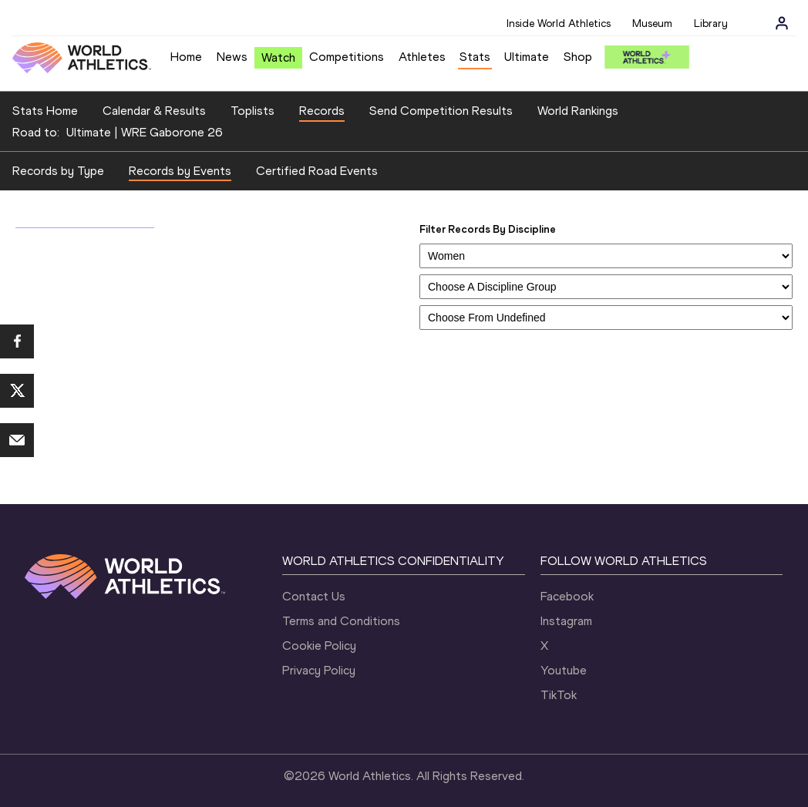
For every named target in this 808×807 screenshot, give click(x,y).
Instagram (566, 621)
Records (322, 110)
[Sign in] (782, 23)
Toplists (252, 110)
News (232, 56)
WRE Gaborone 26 (172, 132)
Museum (652, 23)
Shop (578, 56)
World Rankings (577, 110)
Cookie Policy (319, 645)
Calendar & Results (154, 110)
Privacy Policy (318, 670)
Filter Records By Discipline (487, 229)
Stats (475, 56)
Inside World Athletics (559, 23)
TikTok (558, 695)
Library (711, 23)
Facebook (567, 596)
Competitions (346, 56)
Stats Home (45, 110)
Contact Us (313, 596)
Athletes (422, 56)
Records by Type (58, 170)
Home (186, 56)
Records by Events (180, 170)
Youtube (563, 670)
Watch (278, 57)
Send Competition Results (441, 110)
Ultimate (526, 56)
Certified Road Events (317, 170)
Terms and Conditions (341, 621)
